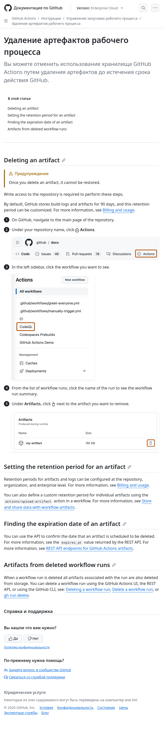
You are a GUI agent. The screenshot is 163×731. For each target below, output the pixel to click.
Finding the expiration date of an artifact (65, 524)
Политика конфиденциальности (27, 647)
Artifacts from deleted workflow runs (60, 565)
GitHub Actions (24, 18)
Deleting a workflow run (88, 589)
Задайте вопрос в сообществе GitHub (37, 670)
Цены (123, 707)
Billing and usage (118, 210)
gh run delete (16, 595)
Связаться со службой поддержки (34, 677)
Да (13, 638)
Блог (45, 712)
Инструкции (51, 18)
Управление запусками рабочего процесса (101, 18)
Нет (33, 638)
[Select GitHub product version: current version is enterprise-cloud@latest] (100, 8)
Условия (46, 707)
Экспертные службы (21, 712)
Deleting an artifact (35, 160)
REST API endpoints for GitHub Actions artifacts (89, 548)
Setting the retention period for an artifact (67, 466)
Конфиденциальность (75, 707)
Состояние (106, 707)
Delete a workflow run (132, 589)
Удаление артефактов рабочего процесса (46, 23)
